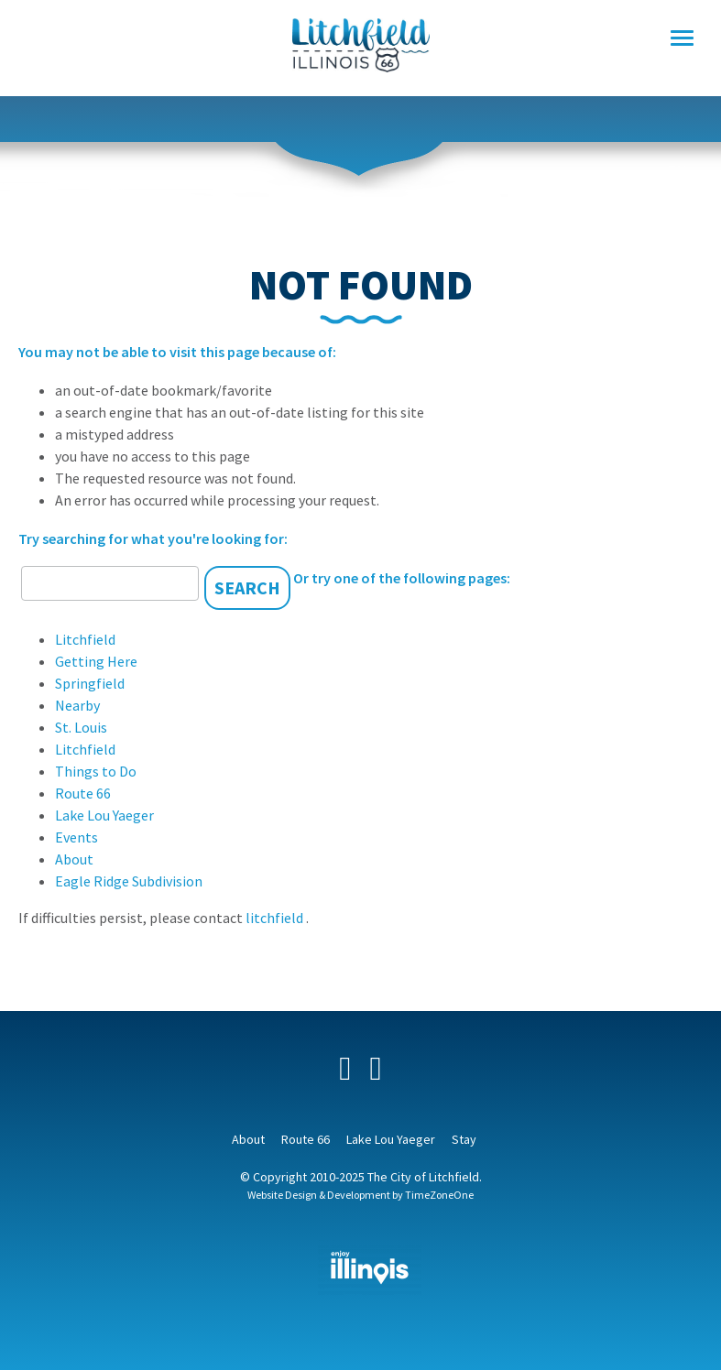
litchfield (276, 917)
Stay (464, 1139)
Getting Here (96, 661)
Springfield (90, 683)
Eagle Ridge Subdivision (128, 881)
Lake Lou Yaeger (104, 815)
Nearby (77, 705)
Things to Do (96, 771)
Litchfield (85, 639)
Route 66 (83, 793)
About (74, 859)
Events (76, 837)
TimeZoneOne (439, 1194)
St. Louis (81, 727)
